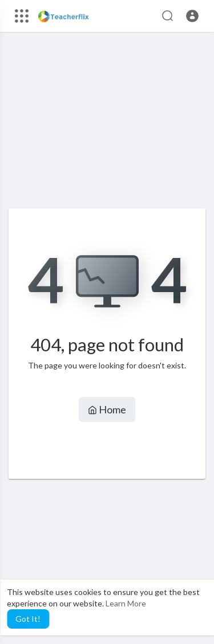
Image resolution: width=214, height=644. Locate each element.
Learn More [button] (126, 603)
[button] (192, 16)
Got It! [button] (28, 619)
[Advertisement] (107, 126)
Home (107, 409)
